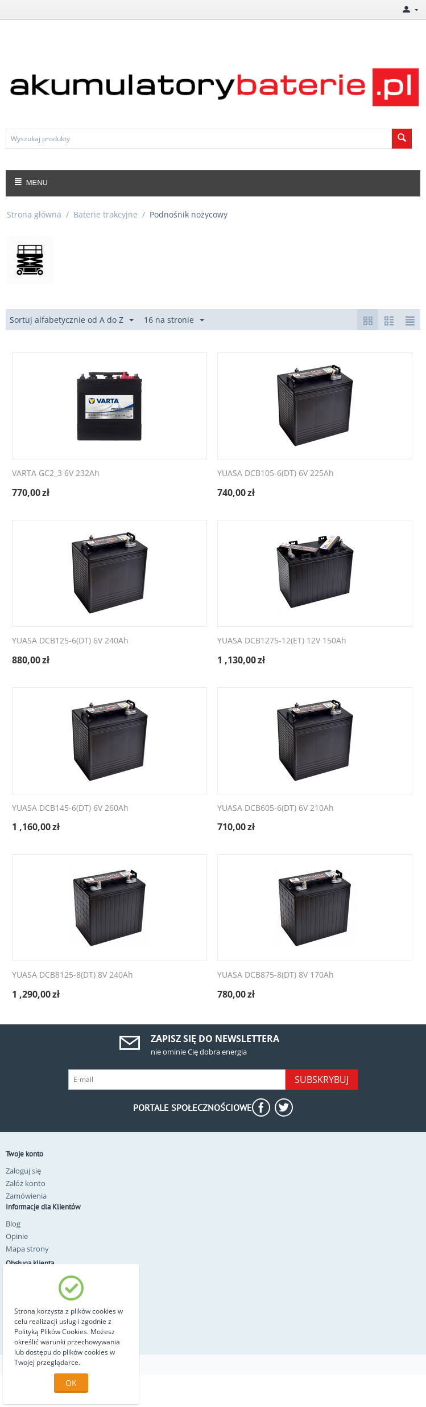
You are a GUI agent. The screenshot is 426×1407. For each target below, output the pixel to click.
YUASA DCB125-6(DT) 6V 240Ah (70, 641)
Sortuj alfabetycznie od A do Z (72, 320)
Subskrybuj (322, 1079)
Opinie (17, 1236)
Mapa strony (27, 1249)
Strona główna (34, 214)
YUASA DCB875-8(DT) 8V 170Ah (275, 975)
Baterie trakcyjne (105, 214)
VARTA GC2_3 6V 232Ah (56, 473)
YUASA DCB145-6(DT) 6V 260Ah (70, 808)
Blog (13, 1224)
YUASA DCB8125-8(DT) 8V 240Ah (72, 975)
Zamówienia (26, 1196)
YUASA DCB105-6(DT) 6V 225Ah (275, 473)
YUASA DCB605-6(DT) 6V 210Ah (275, 808)
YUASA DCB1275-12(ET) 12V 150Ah (281, 641)
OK (71, 1382)
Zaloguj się (23, 1171)
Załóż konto (26, 1183)
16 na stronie (174, 320)
